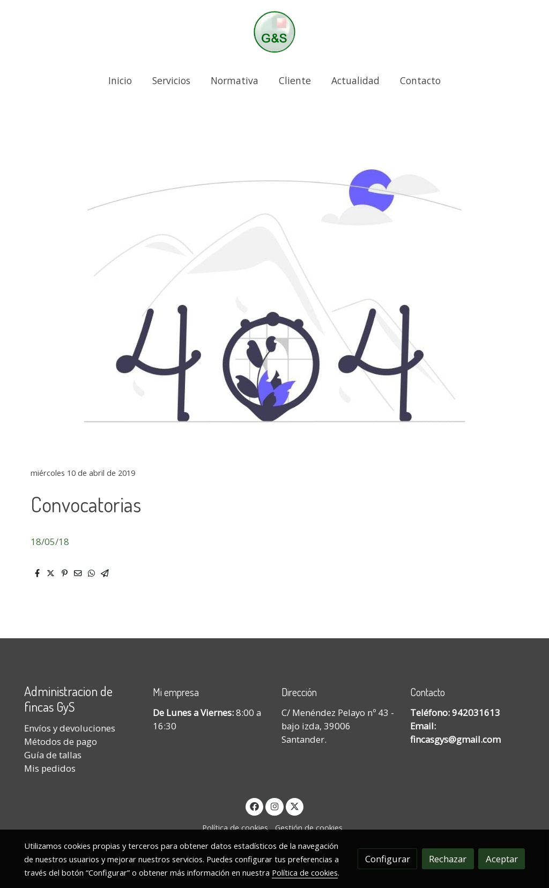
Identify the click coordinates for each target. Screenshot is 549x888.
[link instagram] (274, 805)
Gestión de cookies (309, 827)
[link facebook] (255, 805)
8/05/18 (52, 541)
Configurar (387, 859)
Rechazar (447, 859)
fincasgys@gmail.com (455, 739)
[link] (274, 32)
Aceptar (502, 859)
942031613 (476, 712)
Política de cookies (235, 827)
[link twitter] (295, 805)
